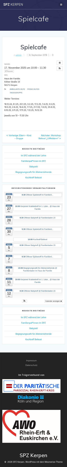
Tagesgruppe (16, 93)
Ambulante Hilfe (17, 89)
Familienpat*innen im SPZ (33, 161)
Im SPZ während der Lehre (33, 155)
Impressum (31, 360)
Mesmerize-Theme (54, 462)
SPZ (13, 4)
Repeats (9, 71)
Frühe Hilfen (33, 89)
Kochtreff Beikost (33, 177)
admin (18, 55)
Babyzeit (33, 166)
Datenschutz (31, 365)
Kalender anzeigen (53, 301)
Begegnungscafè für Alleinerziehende (33, 172)
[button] (60, 69)
